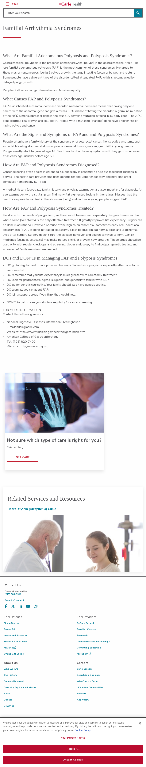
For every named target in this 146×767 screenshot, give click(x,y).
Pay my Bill (10, 629)
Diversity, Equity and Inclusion (20, 687)
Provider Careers (86, 629)
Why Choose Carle (87, 681)
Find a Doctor (11, 623)
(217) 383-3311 (74, 592)
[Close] (140, 724)
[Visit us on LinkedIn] (20, 606)
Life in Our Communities (90, 687)
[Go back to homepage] (70, 4)
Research (82, 635)
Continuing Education (89, 647)
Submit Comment (14, 600)
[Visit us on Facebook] (6, 606)
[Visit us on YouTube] (28, 606)
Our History (10, 674)
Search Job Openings (89, 674)
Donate (8, 699)
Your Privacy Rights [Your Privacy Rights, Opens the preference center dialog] (73, 738)
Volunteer (9, 705)
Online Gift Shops (14, 653)
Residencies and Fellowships (93, 641)
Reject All (73, 749)
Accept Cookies (73, 760)
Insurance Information (16, 635)
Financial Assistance (15, 641)
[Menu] (7, 4)
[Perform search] (138, 13)
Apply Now (83, 699)
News (7, 693)
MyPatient (84, 653)
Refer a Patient (85, 623)
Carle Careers (85, 668)
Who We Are (11, 668)
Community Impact (14, 681)
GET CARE (22, 457)
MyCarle (10, 647)
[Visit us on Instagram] (35, 606)
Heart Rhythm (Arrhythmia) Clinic (31, 509)
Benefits (81, 693)
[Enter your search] (73, 13)
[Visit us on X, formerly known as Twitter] (13, 606)
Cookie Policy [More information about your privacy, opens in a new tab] (83, 730)
